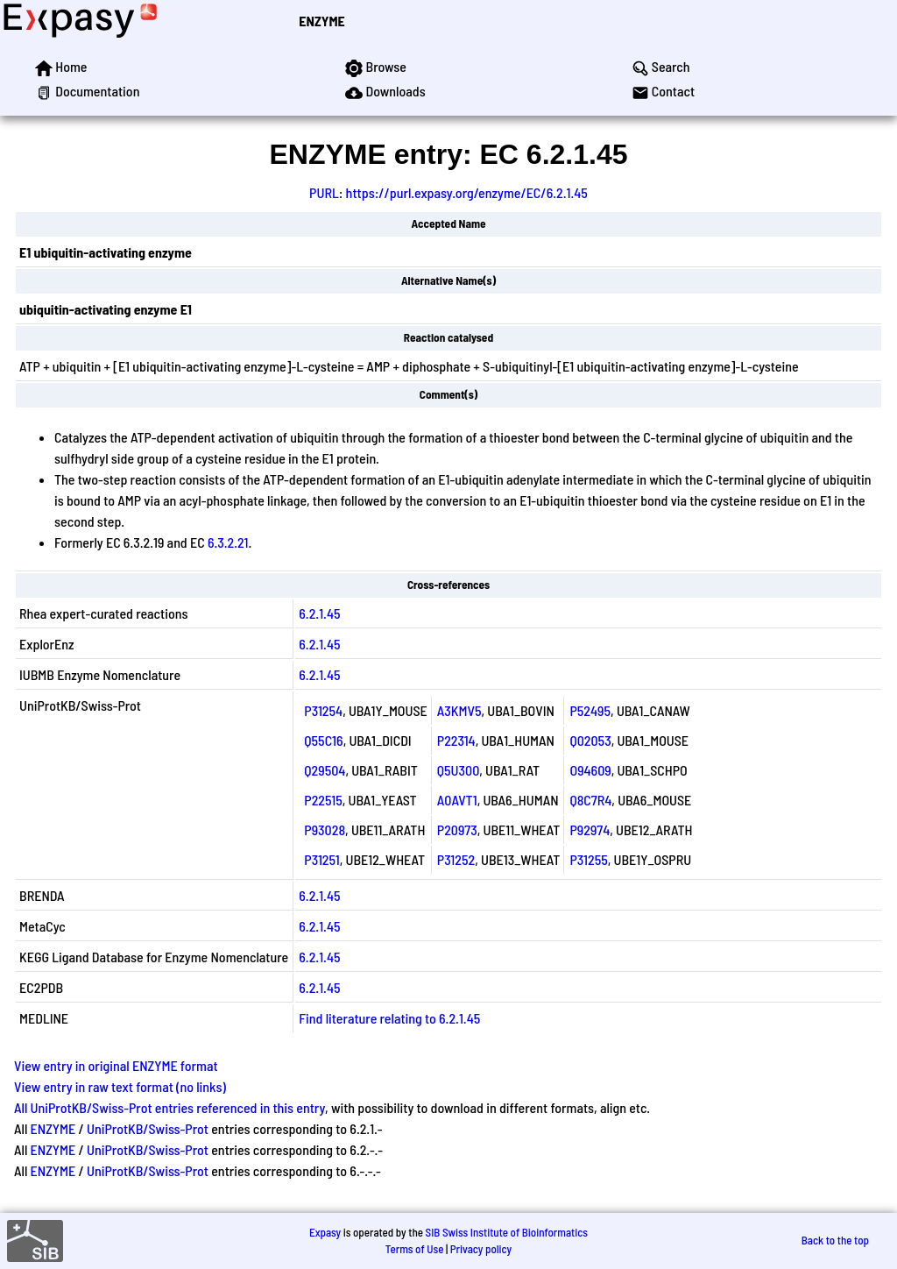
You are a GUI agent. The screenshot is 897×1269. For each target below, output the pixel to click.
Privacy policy (481, 1249)
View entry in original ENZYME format (116, 1065)
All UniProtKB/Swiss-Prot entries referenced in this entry (169, 1107)
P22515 (323, 799)
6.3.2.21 (228, 542)
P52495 (590, 710)
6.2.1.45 (319, 613)
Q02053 (590, 740)
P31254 (323, 710)
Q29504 (324, 770)
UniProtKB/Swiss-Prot (147, 1128)
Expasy (325, 1232)
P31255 (588, 859)
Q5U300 (458, 770)
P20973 (457, 829)
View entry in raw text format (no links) (120, 1086)
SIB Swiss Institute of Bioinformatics (507, 1232)
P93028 (324, 829)
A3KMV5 (459, 710)
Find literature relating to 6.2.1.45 (389, 1018)
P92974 (589, 829)
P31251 (321, 859)
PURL (324, 192)
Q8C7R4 (590, 799)
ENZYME (321, 20)
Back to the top (835, 1240)
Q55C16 (323, 740)
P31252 (456, 859)
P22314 (456, 740)
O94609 (590, 770)
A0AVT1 (457, 799)
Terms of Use (414, 1249)
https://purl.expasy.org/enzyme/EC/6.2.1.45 (467, 192)
